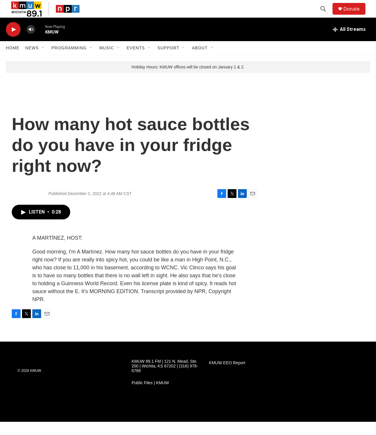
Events (136, 61)
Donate (355, 15)
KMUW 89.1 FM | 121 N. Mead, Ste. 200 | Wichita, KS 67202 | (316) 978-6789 (165, 379)
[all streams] (349, 42)
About (199, 61)
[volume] (31, 42)
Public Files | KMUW (150, 396)
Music (106, 61)
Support (168, 61)
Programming (69, 61)
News (32, 61)
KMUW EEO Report (227, 376)
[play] (13, 42)
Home (12, 61)
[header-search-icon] (325, 15)
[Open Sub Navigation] (43, 61)
